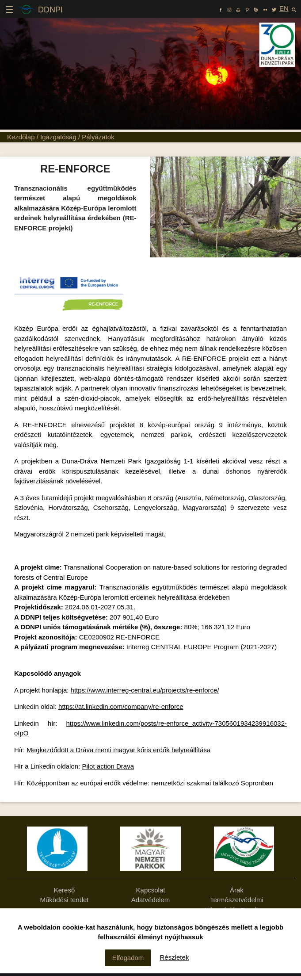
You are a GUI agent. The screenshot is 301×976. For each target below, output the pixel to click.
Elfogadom (128, 957)
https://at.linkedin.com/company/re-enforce (120, 706)
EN (284, 8)
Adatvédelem (150, 899)
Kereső (64, 890)
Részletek (174, 957)
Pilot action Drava (108, 766)
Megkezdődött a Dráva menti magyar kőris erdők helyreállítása (118, 750)
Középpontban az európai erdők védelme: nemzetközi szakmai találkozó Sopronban (150, 783)
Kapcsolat (150, 890)
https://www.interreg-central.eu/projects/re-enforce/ (145, 690)
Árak (237, 890)
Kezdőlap (21, 137)
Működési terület (64, 899)
